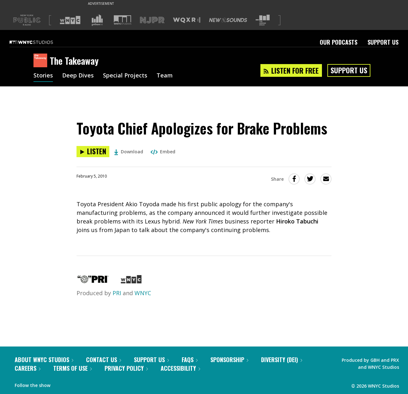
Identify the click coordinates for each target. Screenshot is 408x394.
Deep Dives (78, 76)
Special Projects (125, 76)
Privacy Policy (126, 368)
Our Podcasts (338, 42)
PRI (117, 293)
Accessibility (180, 368)
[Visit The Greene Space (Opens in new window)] (263, 20)
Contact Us (103, 359)
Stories (43, 76)
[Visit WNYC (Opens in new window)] (70, 20)
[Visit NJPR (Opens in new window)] (152, 20)
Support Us (383, 42)
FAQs (190, 359)
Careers (27, 368)
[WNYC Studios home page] (39, 42)
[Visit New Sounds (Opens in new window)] (228, 20)
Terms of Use (72, 368)
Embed (162, 152)
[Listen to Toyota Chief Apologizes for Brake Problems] (92, 151)
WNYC (143, 293)
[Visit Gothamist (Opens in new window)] (97, 20)
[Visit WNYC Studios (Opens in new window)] (122, 20)
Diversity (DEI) (281, 359)
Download (128, 152)
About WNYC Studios (44, 359)
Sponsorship (229, 359)
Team (165, 76)
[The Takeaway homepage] (41, 61)
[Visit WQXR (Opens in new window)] (186, 20)
